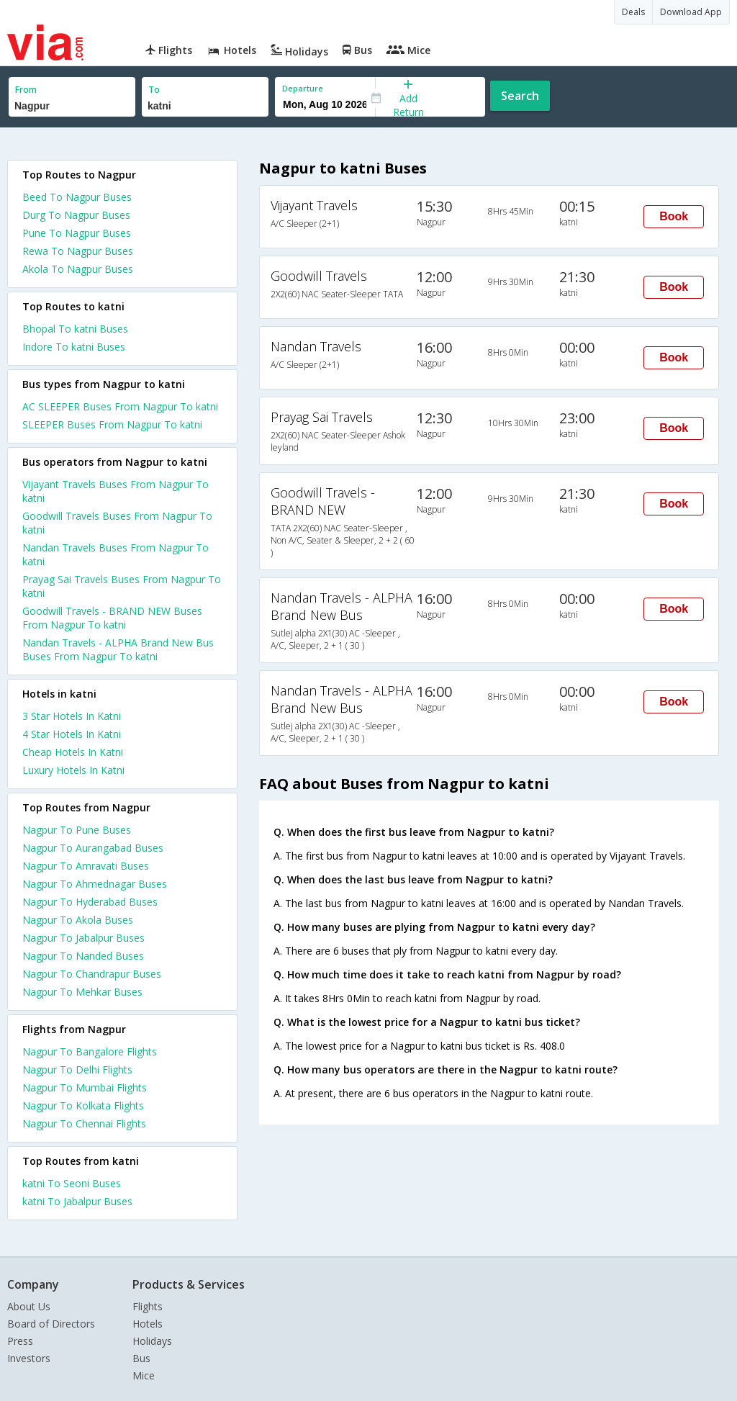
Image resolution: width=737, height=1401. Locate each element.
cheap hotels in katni (72, 752)
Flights (147, 1306)
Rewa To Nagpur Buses (77, 251)
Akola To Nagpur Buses (77, 269)
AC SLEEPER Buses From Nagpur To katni (120, 406)
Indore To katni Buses (73, 346)
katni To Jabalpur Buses (77, 1201)
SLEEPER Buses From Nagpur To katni (112, 424)
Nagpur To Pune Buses (76, 830)
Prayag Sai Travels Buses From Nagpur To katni (121, 586)
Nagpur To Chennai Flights (84, 1123)
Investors (28, 1358)
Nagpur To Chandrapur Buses (91, 974)
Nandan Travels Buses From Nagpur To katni (115, 554)
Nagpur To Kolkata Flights (83, 1105)
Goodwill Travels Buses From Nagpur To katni (117, 522)
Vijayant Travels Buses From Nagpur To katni (115, 491)
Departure (302, 88)
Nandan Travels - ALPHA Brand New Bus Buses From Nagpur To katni (118, 649)
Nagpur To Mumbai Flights (84, 1087)
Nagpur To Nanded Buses (83, 956)
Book (673, 216)
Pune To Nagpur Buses (76, 233)
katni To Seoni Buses (71, 1183)
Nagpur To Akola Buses (77, 920)
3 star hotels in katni (71, 716)
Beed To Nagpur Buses (77, 197)
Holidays (152, 1341)
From (26, 90)
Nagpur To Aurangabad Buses (92, 848)
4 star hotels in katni (71, 734)
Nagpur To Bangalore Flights (89, 1051)
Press (20, 1341)
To (154, 90)
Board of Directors (51, 1323)
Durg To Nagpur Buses (76, 215)
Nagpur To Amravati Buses (85, 866)
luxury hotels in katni (73, 770)
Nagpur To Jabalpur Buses (83, 938)
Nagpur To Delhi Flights (77, 1069)
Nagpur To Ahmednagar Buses (94, 884)
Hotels (147, 1323)
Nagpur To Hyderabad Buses (90, 902)
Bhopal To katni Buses (75, 328)
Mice (143, 1375)
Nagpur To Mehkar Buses (82, 992)
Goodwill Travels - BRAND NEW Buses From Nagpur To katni (112, 617)
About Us (28, 1306)
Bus (141, 1358)
